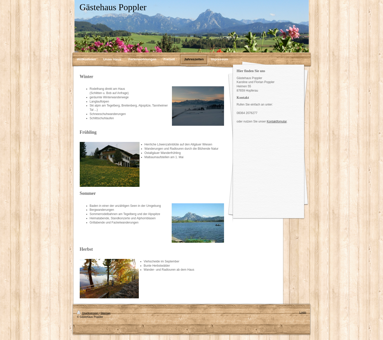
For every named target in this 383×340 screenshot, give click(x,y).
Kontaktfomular (277, 121)
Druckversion (88, 313)
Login (303, 312)
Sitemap (105, 313)
